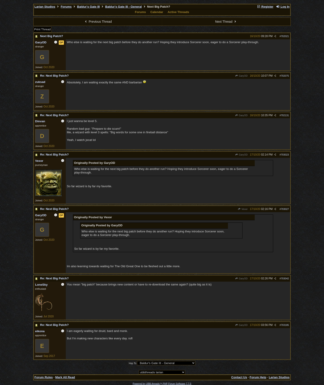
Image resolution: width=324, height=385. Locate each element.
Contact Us (239, 377)
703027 (285, 209)
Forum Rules (43, 377)
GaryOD (241, 75)
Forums (66, 6)
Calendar (156, 12)
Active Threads (178, 12)
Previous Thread (98, 21)
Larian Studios (44, 6)
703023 (285, 154)
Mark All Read (65, 377)
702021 (285, 36)
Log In (283, 6)
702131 (285, 115)
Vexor (243, 209)
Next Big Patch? (51, 36)
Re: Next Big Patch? (54, 75)
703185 (285, 325)
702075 (285, 75)
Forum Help (258, 377)
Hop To (132, 363)
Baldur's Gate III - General (123, 6)
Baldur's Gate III (88, 6)
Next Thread (226, 21)
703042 (285, 278)
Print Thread (42, 29)
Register (265, 6)
